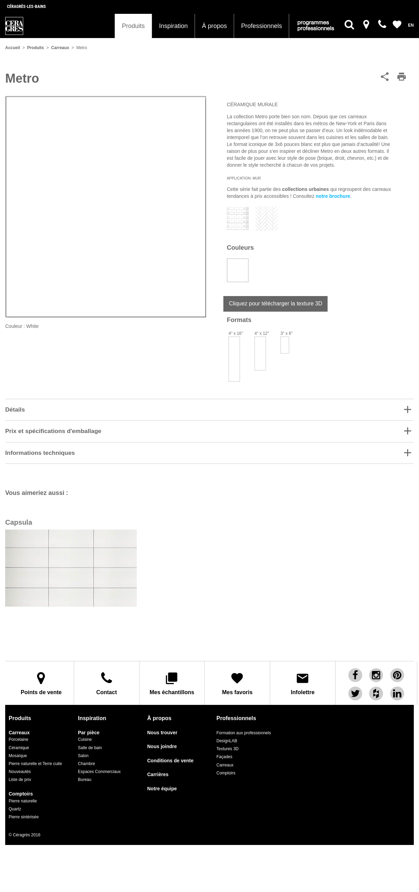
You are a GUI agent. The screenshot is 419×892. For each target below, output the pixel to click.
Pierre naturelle (23, 795)
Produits (133, 25)
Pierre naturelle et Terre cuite (35, 758)
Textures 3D (227, 744)
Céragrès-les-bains (26, 6)
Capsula (18, 523)
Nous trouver (162, 727)
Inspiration (173, 25)
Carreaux (60, 47)
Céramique (19, 742)
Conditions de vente (170, 755)
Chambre (86, 758)
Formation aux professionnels (243, 727)
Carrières (158, 769)
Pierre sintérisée (24, 811)
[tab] (209, 410)
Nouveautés (20, 766)
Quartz (15, 803)
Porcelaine (18, 734)
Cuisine (85, 734)
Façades (224, 752)
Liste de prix (20, 774)
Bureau (84, 774)
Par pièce (88, 727)
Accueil (12, 47)
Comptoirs (21, 789)
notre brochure (333, 196)
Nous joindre (162, 741)
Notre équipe (162, 783)
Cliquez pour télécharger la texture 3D (275, 303)
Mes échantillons (172, 681)
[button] (209, 410)
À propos (214, 25)
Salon (83, 750)
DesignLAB (226, 736)
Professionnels (261, 25)
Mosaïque (18, 750)
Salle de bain (90, 742)
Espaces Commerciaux (99, 766)
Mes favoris (237, 681)
